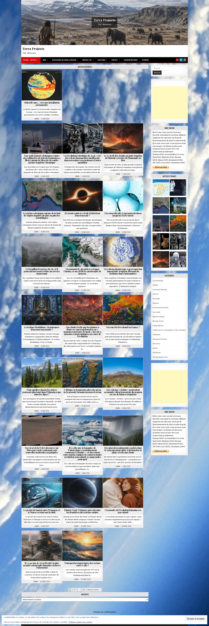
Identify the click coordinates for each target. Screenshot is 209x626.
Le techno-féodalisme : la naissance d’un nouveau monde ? (41, 328)
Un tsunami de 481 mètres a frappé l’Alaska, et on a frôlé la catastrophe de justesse (82, 271)
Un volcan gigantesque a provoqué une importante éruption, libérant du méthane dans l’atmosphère (123, 271)
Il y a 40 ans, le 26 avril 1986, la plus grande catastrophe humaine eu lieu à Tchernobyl (41, 565)
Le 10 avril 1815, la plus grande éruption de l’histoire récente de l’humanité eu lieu (123, 158)
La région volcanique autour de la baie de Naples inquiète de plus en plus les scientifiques (42, 215)
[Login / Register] (181, 60)
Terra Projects (104, 20)
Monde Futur (158, 321)
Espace (156, 303)
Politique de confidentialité (104, 612)
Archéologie (158, 281)
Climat (155, 285)
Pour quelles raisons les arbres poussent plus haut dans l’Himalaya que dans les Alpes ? (41, 392)
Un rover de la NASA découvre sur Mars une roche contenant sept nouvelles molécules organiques (42, 450)
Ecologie (156, 299)
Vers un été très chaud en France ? (123, 327)
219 (83, 590)
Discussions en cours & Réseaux (64, 60)
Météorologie (158, 317)
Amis (44, 60)
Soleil (155, 348)
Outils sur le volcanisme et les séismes (169, 330)
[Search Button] (184, 60)
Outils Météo (158, 326)
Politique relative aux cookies (80, 622)
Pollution (156, 335)
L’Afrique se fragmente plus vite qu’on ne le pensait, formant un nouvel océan (82, 390)
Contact (114, 60)
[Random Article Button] (177, 60)
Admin (37, 119)
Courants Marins (160, 290)
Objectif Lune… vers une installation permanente (42, 103)
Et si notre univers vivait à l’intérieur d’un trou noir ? (82, 214)
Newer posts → (94, 590)
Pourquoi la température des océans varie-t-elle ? (82, 564)
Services (156, 344)
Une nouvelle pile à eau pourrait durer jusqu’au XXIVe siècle (123, 214)
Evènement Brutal (160, 308)
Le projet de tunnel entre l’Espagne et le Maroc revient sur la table (41, 511)
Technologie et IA (160, 357)
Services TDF (87, 60)
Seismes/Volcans (160, 339)
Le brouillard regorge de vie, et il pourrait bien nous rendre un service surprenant (42, 271)
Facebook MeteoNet (131, 60)
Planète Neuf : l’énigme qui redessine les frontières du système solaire (82, 511)
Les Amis (156, 312)
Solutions (101, 60)
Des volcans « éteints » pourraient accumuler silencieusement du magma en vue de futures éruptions (123, 392)
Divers (155, 294)
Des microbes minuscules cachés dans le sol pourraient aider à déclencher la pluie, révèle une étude (123, 450)
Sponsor (145, 60)
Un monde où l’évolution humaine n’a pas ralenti (123, 511)
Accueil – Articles (30, 60)
